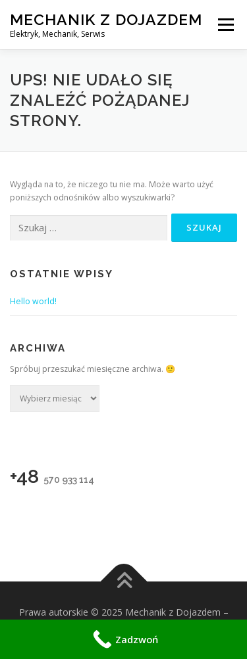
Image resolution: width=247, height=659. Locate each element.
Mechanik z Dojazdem (106, 19)
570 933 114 (68, 479)
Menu (225, 24)
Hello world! (33, 301)
